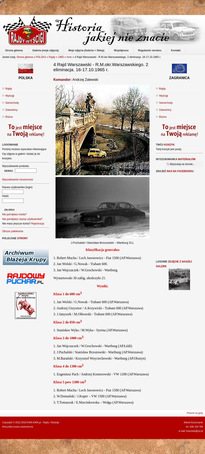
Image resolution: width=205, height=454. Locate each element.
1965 (61, 57)
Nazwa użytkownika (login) (17, 187)
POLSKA (41, 57)
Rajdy (52, 57)
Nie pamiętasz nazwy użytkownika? (22, 219)
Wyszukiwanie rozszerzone (17, 179)
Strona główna (24, 57)
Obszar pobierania (12, 231)
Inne (69, 57)
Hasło (5, 196)
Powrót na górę (195, 413)
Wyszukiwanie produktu (15, 166)
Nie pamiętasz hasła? (14, 214)
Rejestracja (37, 223)
